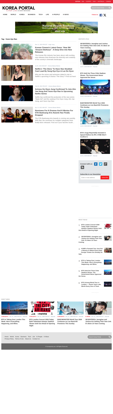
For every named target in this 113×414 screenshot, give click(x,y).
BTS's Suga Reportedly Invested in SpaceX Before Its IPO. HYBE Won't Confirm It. (93, 135)
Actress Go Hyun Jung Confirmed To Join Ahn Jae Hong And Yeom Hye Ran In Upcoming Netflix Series (55, 91)
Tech (41, 14)
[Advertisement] (95, 201)
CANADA (108, 1)
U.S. (83, 1)
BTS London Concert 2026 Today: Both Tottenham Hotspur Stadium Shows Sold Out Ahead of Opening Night (90, 227)
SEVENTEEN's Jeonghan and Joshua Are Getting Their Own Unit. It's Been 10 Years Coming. (94, 46)
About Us (28, 339)
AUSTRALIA (101, 1)
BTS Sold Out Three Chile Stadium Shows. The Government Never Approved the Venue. (93, 75)
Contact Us (36, 339)
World (13, 14)
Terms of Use (19, 339)
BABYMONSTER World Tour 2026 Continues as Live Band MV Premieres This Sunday (94, 105)
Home (5, 14)
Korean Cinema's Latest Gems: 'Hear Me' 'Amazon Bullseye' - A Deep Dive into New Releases (53, 49)
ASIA (94, 1)
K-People (56, 14)
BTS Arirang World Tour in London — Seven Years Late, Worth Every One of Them (91, 284)
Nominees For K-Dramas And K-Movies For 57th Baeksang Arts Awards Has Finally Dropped (54, 113)
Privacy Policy (9, 339)
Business (31, 14)
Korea (22, 14)
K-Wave (66, 14)
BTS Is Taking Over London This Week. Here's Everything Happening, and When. (91, 262)
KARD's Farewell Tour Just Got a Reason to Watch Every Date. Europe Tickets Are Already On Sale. (91, 251)
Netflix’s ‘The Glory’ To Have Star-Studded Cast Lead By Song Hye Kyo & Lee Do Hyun (54, 70)
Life (47, 14)
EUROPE (88, 1)
